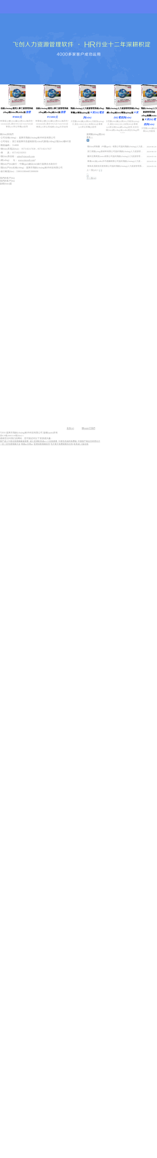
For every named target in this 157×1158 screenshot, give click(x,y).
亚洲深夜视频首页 (42, 444)
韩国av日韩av (27, 444)
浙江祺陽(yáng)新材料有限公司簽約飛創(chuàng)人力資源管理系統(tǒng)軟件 (115, 151)
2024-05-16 (151, 156)
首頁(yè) (70, 428)
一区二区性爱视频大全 (10, 444)
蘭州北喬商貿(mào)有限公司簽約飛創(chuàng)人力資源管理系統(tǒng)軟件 (115, 156)
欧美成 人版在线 (81, 444)
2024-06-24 (151, 146)
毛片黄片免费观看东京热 (61, 444)
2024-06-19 (151, 151)
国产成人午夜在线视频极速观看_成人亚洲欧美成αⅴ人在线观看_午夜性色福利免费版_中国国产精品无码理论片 (50, 441)
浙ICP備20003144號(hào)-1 (12, 435)
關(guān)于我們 (88, 428)
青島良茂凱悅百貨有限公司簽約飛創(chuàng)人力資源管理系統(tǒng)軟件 (115, 166)
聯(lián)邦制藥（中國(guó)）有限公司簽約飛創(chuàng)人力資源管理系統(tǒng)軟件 (115, 146)
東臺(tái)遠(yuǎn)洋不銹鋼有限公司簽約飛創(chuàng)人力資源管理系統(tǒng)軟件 (115, 161)
